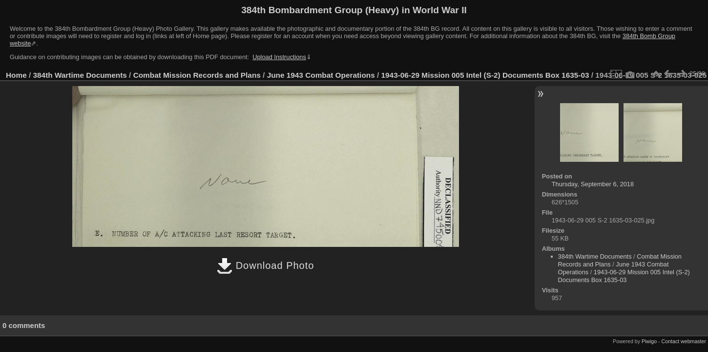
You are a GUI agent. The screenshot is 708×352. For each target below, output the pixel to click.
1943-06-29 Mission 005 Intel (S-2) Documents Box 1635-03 (485, 75)
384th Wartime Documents (80, 75)
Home (16, 75)
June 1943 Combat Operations (321, 75)
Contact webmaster (684, 341)
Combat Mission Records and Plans (197, 75)
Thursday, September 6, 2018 (593, 184)
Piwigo (649, 341)
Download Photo (265, 265)
